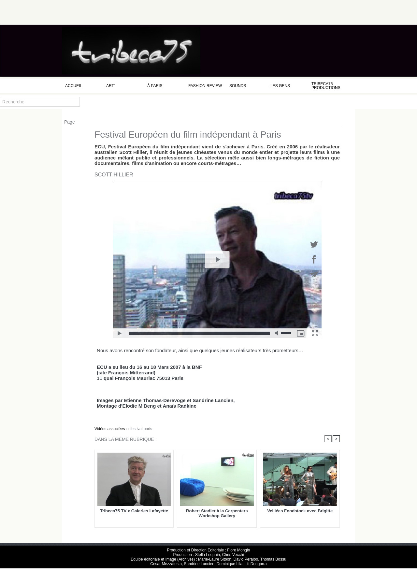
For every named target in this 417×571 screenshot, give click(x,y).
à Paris (154, 85)
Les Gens (280, 85)
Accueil (73, 85)
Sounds (237, 85)
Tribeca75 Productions (325, 86)
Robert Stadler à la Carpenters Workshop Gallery (216, 513)
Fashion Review (205, 85)
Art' (110, 85)
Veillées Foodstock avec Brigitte (299, 510)
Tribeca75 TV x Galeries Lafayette (134, 510)
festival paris (141, 429)
